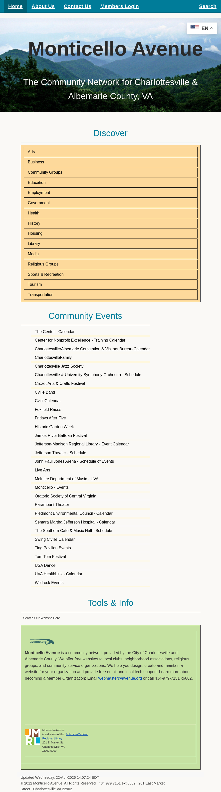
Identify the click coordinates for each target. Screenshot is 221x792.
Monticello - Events (52, 487)
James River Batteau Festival (61, 435)
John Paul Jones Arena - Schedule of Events (74, 461)
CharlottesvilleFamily (53, 357)
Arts (31, 152)
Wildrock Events (49, 583)
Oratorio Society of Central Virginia (65, 496)
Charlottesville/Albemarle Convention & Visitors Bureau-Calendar (92, 349)
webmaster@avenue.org (120, 678)
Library (34, 243)
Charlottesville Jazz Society (59, 366)
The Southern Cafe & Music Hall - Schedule (73, 531)
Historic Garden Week (54, 427)
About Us (43, 6)
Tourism (35, 284)
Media (33, 254)
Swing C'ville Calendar (55, 539)
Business (36, 162)
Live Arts (42, 470)
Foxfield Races (48, 409)
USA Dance (45, 565)
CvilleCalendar (48, 401)
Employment (39, 192)
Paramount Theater (52, 504)
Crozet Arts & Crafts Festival (60, 383)
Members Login (119, 6)
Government (39, 203)
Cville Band (45, 392)
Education (37, 182)
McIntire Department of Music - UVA (67, 479)
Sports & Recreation (46, 274)
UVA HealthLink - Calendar (58, 574)
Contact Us (77, 6)
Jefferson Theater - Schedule (60, 453)
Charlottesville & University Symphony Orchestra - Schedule (88, 375)
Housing (35, 233)
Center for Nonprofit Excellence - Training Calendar (80, 340)
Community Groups (45, 172)
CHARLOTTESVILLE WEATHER (110, 703)
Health (33, 213)
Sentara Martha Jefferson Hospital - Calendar (75, 522)
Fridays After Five (50, 418)
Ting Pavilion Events (53, 548)
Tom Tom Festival (50, 557)
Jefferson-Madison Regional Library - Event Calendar (82, 444)
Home (15, 6)
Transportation (41, 295)
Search (208, 6)
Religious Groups (43, 264)
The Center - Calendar (55, 332)
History (34, 223)
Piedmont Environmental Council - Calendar (74, 513)
